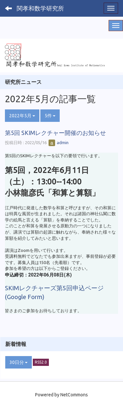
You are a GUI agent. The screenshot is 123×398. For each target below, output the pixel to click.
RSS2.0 (41, 362)
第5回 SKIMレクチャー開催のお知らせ (55, 132)
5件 (50, 115)
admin (59, 142)
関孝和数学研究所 (40, 8)
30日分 (19, 362)
